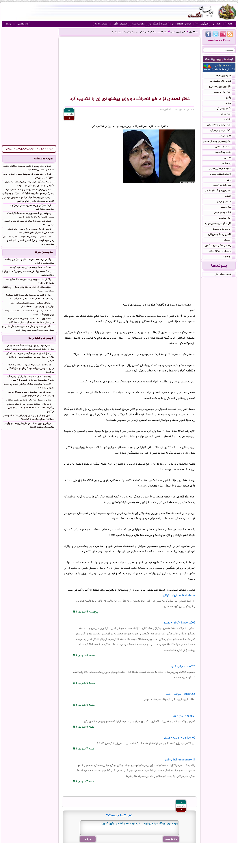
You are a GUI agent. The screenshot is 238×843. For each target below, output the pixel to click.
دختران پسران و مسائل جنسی (219, 142)
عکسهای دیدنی (226, 109)
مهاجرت (229, 257)
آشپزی (230, 196)
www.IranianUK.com (219, 40)
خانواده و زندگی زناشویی (221, 169)
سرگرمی (202, 24)
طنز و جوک (228, 207)
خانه (230, 24)
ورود (8, 24)
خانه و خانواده (181, 24)
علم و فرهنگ (158, 24)
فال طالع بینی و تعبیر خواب (220, 224)
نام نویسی (22, 24)
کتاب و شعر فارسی (224, 213)
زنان (231, 180)
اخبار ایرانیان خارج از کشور (221, 125)
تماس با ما (101, 24)
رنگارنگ (229, 240)
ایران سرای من (226, 218)
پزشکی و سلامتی (225, 147)
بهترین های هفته (43, 159)
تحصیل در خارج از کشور (222, 251)
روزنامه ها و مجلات (224, 229)
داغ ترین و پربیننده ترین (222, 87)
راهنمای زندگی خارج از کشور (220, 246)
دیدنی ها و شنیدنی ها (222, 81)
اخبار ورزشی (227, 114)
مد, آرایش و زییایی (224, 186)
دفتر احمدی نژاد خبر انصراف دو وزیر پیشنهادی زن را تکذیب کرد (139, 32)
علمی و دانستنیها (225, 153)
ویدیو (230, 103)
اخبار (217, 24)
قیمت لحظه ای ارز (225, 275)
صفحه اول (193, 32)
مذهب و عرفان (226, 202)
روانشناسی (228, 164)
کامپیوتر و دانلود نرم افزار (221, 235)
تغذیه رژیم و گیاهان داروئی (220, 191)
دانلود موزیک (226, 136)
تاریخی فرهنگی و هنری (222, 175)
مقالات (229, 120)
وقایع (230, 98)
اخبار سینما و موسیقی (222, 131)
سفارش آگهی (120, 24)
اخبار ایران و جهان (178, 32)
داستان (229, 158)
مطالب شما (138, 24)
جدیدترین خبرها (225, 76)
